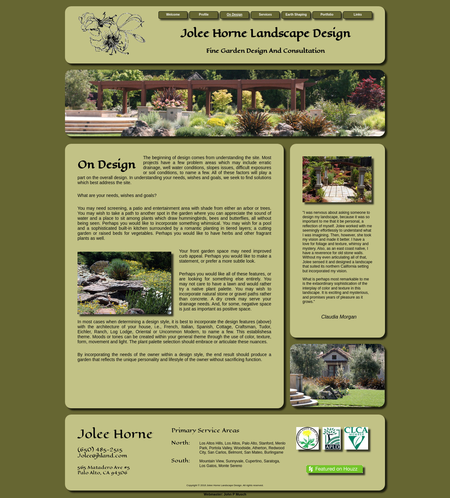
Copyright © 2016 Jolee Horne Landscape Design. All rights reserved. (225, 485)
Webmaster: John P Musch (225, 494)
